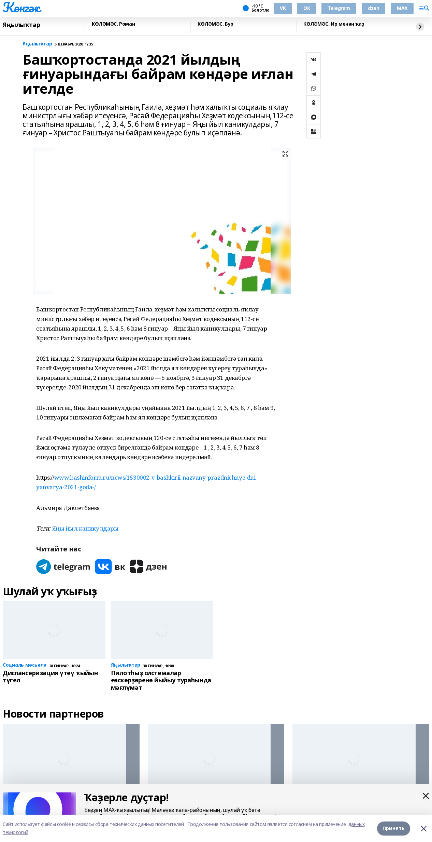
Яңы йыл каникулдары (85, 528)
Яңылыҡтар (21, 25)
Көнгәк (21, 7)
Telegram (339, 8)
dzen (373, 8)
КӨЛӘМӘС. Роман (113, 24)
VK (283, 8)
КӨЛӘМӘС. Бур (215, 24)
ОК (306, 8)
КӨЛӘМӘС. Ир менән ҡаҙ (333, 24)
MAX (402, 8)
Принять (394, 828)
